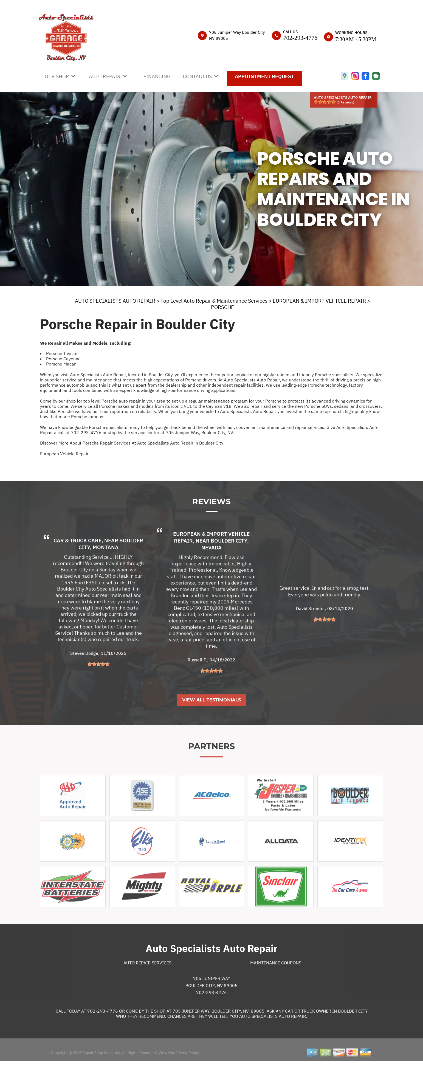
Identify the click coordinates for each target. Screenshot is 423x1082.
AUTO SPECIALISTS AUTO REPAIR (115, 300)
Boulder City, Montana (110, 564)
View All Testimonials (211, 720)
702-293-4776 (300, 37)
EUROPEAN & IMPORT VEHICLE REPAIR (319, 300)
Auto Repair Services (147, 983)
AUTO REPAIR (104, 76)
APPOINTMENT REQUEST (264, 76)
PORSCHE (222, 307)
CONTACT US (197, 76)
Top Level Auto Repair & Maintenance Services (213, 300)
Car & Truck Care (77, 560)
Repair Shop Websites (100, 1072)
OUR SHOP (57, 76)
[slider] (325, 102)
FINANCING (157, 76)
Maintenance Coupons (275, 983)
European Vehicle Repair (64, 453)
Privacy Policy (187, 1072)
